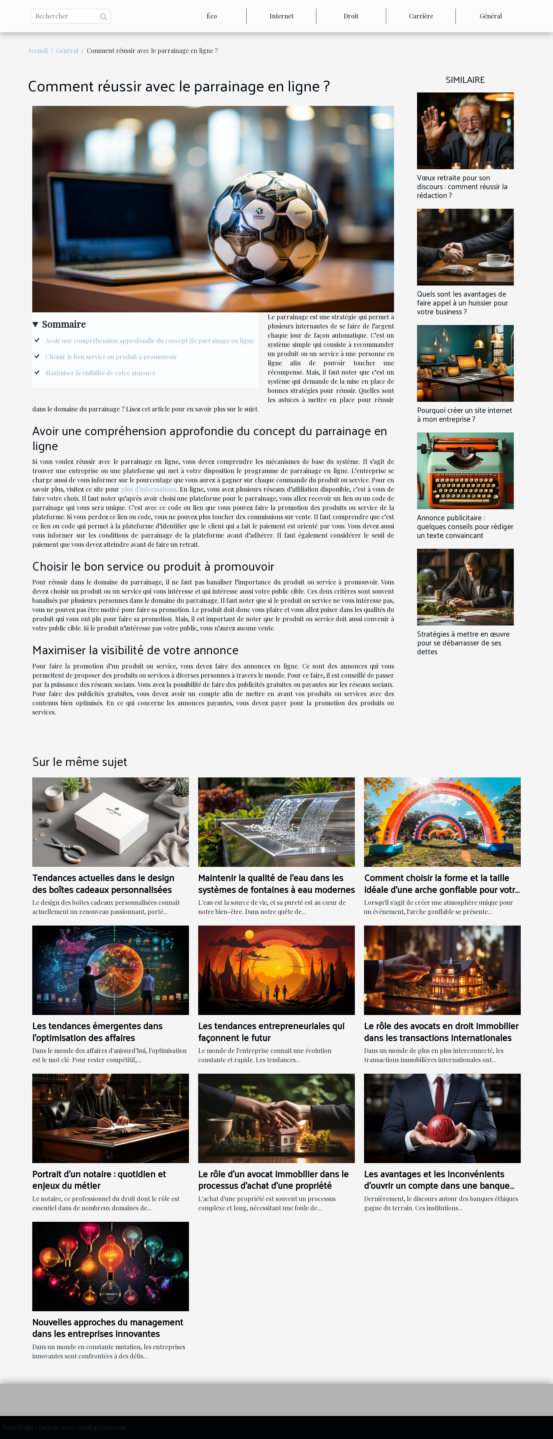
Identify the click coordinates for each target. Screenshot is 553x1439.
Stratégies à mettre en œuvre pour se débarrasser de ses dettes (463, 642)
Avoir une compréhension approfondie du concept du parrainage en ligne (149, 341)
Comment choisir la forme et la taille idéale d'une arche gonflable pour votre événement (442, 889)
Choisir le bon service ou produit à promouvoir (111, 357)
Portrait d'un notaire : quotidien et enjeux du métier (99, 1179)
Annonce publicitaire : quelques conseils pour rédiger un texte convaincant (465, 526)
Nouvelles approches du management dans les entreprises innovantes (107, 1327)
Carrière (421, 16)
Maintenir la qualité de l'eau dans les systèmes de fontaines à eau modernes (276, 883)
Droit (351, 16)
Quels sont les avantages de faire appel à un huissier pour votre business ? (462, 302)
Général (491, 16)
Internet (281, 16)
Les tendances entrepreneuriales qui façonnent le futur (271, 1031)
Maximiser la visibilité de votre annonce (100, 373)
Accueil (38, 50)
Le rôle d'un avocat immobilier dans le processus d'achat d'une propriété (273, 1179)
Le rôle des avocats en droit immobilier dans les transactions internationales (441, 1031)
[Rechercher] (70, 16)
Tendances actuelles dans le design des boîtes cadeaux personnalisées (103, 883)
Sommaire (64, 324)
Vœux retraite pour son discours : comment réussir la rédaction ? (462, 186)
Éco (212, 16)
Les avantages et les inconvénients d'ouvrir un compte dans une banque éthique (437, 1185)
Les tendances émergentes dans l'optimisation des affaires (97, 1031)
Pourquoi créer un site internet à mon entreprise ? (464, 414)
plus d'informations (148, 489)
